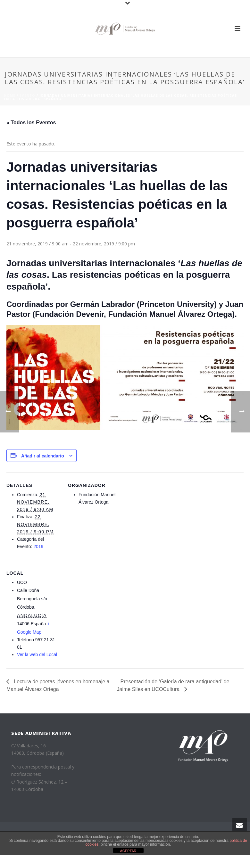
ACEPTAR (128, 851)
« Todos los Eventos (31, 122)
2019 (38, 546)
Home (9, 95)
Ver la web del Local (37, 654)
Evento (27, 95)
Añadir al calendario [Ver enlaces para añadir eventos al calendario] (42, 455)
